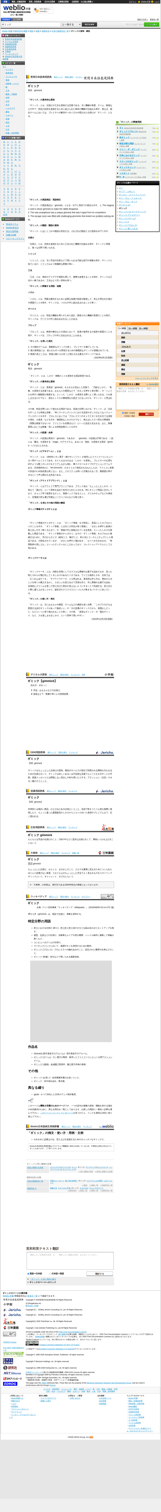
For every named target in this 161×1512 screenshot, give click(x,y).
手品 (53, 260)
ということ (74, 809)
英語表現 (80, 376)
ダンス (93, 412)
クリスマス (68, 589)
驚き (82, 354)
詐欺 (59, 260)
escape (38, 216)
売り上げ (60, 1139)
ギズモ (62, 876)
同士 (100, 419)
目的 (46, 109)
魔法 (36, 442)
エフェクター (55, 1167)
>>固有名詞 (71, 1190)
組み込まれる (79, 302)
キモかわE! (84, 1188)
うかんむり (126, 346)
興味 (65, 398)
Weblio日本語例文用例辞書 (44, 1126)
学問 (7, 98)
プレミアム (99, 812)
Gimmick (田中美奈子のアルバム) (49, 1053)
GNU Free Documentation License (73, 1332)
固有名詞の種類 (21, 31)
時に (30, 575)
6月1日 (104, 357)
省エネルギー (53, 350)
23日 (105, 619)
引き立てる (103, 416)
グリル (91, 493)
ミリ (65, 537)
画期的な (80, 350)
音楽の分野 (78, 409)
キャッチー (86, 1139)
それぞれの (76, 231)
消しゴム (40, 544)
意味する (65, 105)
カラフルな (74, 571)
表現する (81, 394)
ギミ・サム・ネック (128, 201)
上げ (107, 839)
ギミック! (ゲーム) (42, 1057)
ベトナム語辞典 (134, 1423)
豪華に (86, 869)
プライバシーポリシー (20, 1409)
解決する (55, 299)
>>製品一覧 (82, 1190)
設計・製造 (76, 315)
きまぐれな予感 (64, 1188)
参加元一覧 (154, 19)
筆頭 (110, 493)
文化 (7, 101)
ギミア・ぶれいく (127, 191)
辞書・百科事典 (12, 133)
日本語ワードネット (33, 1372)
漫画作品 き (32, 1188)
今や (73, 608)
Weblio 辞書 (145, 2)
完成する (98, 586)
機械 (87, 105)
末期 (112, 467)
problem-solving (103, 216)
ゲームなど (70, 604)
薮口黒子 (71, 1064)
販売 (59, 812)
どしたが (93, 467)
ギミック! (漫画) (41, 1064)
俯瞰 (123, 374)
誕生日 (58, 589)
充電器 (35, 497)
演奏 (48, 412)
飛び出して (45, 575)
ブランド (63, 486)
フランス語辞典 (134, 1415)
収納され (75, 530)
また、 (105, 423)
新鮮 (123, 337)
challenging (66, 216)
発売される (82, 467)
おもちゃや (60, 391)
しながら (63, 464)
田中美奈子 (72, 1053)
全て (4, 66)
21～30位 (143, 328)
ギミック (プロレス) (43, 949)
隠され (82, 112)
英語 (54, 914)
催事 (106, 809)
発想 (61, 277)
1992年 (49, 457)
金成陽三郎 (56, 1064)
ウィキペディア (38, 896)
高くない (53, 471)
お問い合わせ (75, 1398)
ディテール (60, 544)
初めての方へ (142, 19)
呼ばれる (77, 579)
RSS (91, 1437)
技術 (79, 299)
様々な (35, 247)
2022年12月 (97, 619)
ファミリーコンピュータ (88, 1057)
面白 (102, 612)
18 (85, 537)
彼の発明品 (35, 350)
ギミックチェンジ (127, 167)
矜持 (123, 356)
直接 (34, 777)
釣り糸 (72, 928)
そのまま (69, 460)
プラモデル (105, 604)
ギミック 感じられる (128, 228)
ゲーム (101, 105)
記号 (5, 214)
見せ (92, 869)
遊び (110, 299)
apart (84, 212)
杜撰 (123, 351)
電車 (7, 80)
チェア (99, 493)
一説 (111, 438)
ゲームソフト (40, 460)
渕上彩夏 (125, 360)
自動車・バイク (12, 83)
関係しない (56, 777)
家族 (38, 423)
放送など (37, 694)
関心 (69, 398)
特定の (41, 109)
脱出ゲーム (39, 347)
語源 (44, 438)
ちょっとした (96, 486)
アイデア (53, 277)
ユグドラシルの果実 (95, 1181)
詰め (108, 582)
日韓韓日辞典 (63, 2)
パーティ (96, 589)
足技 (85, 412)
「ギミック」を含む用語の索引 (42, 1279)
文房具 (88, 530)
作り (83, 582)
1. (101, 205)
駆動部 (41, 394)
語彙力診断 (11, 235)
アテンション (94, 777)
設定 (87, 423)
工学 (7, 91)
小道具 (95, 331)
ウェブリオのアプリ (48, 1398)
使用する (87, 331)
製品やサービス (72, 770)
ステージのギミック (128, 161)
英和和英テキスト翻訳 (42, 1248)
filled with (56, 216)
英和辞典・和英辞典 (136, 1404)
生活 (7, 105)
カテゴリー (86, 897)
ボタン (80, 391)
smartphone (44, 212)
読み (77, 387)
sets (78, 212)
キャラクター (89, 416)
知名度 (43, 471)
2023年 (98, 357)
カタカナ (71, 387)
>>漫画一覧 (93, 1185)
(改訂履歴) (62, 1334)
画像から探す (45, 1401)
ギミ (121, 128)
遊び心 (39, 490)
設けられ (69, 109)
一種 (34, 280)
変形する (32, 608)
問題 (46, 299)
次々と (66, 354)
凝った (49, 812)
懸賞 (55, 812)
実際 (32, 423)
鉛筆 (108, 526)
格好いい (61, 608)
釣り (36, 928)
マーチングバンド (67, 412)
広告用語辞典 (37, 827)
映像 (44, 427)
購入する (44, 582)
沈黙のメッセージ (57, 1181)
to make (55, 209)
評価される (88, 471)
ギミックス (124, 222)
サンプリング (91, 1167)
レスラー (94, 419)
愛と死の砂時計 (71, 1181)
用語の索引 (69, 77)
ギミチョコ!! (124, 205)
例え (104, 109)
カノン (74, 1167)
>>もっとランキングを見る (146, 378)
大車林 (34, 853)
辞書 (5, 2)
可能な (52, 497)
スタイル (57, 873)
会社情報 (102, 1401)
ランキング (75, 675)
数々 (40, 464)
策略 (92, 260)
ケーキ (70, 575)
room (44, 216)
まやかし (63, 869)
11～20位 (132, 328)
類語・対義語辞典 (19, 2)
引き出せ (100, 541)
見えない (73, 586)
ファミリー (58, 423)
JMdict (43, 1383)
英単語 (49, 387)
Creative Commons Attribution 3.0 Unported (57, 1349)
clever (39, 209)
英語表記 (46, 205)
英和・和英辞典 (35, 2)
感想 (79, 604)
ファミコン (104, 467)
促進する (71, 1139)
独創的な (53, 347)
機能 (83, 109)
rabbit (65, 209)
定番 (77, 608)
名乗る (68, 423)
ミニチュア (100, 537)
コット (82, 493)
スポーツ (9, 115)
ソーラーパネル (62, 497)
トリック (34, 260)
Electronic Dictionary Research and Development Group (109, 1383)
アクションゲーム (102, 464)
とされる (43, 445)
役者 (79, 331)
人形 (100, 809)
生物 (7, 119)
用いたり (77, 777)
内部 (55, 571)
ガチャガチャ (48, 523)
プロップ (34, 331)
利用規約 (14, 1406)
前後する (50, 394)
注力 (106, 490)
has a (53, 212)
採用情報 (102, 1404)
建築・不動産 (11, 94)
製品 (32, 31)
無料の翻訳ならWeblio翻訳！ (45, 10)
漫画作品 (45, 31)
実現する (65, 350)
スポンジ (59, 582)
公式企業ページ (105, 1398)
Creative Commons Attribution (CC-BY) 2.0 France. (59, 1345)
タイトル (59, 460)
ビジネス (9, 69)
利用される (93, 770)
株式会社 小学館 (32, 1306)
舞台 (55, 331)
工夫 (57, 105)
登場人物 (53, 354)
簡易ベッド (68, 493)
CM (60, 839)
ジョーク (77, 812)
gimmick (38, 90)
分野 (40, 247)
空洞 (61, 571)
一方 (96, 471)
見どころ (41, 354)
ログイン (133, 1)
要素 (65, 264)
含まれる (96, 423)
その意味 (92, 231)
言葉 (71, 105)
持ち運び (44, 497)
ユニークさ (93, 774)
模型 (61, 604)
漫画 (38, 31)
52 (62, 537)
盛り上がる (39, 589)
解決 (63, 112)
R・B (121, 177)
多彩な (82, 612)
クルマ (78, 869)
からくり (53, 869)
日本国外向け (40, 467)
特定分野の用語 (126, 143)
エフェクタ (65, 1167)
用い (75, 615)
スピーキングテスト (15, 238)
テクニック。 (42, 781)
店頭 (83, 809)
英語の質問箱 (12, 231)
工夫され (69, 244)
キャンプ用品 (96, 490)
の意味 (60, 770)
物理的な (61, 419)
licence (53, 1385)
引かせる (108, 770)
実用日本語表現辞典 (41, 77)
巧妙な (80, 260)
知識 (73, 299)
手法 (79, 873)
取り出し (32, 530)
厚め (104, 579)
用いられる (49, 247)
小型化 (84, 523)
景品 (94, 523)
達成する (55, 109)
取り (77, 497)
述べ (85, 604)
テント (58, 493)
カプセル (104, 533)
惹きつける (78, 398)
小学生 (72, 526)
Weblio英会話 (12, 228)
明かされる (74, 354)
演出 (65, 331)
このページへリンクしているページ (56, 1113)
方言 (7, 129)
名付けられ (68, 490)
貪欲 (87, 442)
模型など (69, 391)
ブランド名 (80, 486)
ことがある (72, 319)
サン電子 (59, 457)
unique (60, 212)
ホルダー (50, 530)
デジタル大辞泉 (38, 674)
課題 (32, 302)
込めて (60, 490)
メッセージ (41, 777)
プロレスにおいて (57, 416)
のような (100, 412)
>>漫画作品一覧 (106, 1185)
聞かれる (46, 475)
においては (41, 112)
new (36, 212)
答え (96, 299)
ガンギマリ (126, 333)
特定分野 (40, 409)
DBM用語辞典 (37, 752)
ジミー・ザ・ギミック (129, 149)
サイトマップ (16, 1412)
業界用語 (9, 73)
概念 (123, 369)
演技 (110, 416)
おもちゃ (43, 690)
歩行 (38, 608)
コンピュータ (11, 76)
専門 (57, 486)
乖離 (123, 342)
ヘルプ (157, 2)
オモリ (80, 928)
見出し (64, 777)
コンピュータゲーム (43, 942)
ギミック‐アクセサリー (129, 215)
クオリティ (70, 471)
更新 (110, 357)
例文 (89, 205)
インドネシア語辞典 (136, 1417)
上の (63, 873)
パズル (74, 112)
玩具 (42, 935)
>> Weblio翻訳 (152, 384)
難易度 (103, 471)
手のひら (46, 537)
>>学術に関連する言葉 (104, 1171)
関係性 (107, 419)
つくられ (106, 869)
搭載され (98, 350)
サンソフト (75, 457)
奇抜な (43, 412)
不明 (99, 438)
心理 (108, 460)
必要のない (41, 873)
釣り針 (64, 928)
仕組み (91, 109)
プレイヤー (54, 112)
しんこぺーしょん (68, 1169)
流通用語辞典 (37, 791)
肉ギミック (124, 137)
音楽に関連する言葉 (35, 1167)
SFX (52, 957)
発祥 (92, 575)
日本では (106, 575)
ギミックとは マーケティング (132, 212)
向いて (105, 589)
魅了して (90, 347)
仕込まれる (66, 335)
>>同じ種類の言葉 (86, 1171)
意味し (88, 460)
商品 (36, 533)
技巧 (85, 260)
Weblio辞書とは (17, 1398)
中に (71, 302)
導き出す (104, 299)
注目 (110, 409)
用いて (68, 277)
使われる (57, 409)
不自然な (77, 774)
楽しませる (47, 615)
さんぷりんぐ (102, 1167)
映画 (48, 331)
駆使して (87, 299)
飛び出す (79, 541)
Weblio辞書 (39, 1337)
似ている (32, 264)
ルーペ (91, 541)
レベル (100, 839)
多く (69, 347)
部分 (65, 586)
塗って (49, 586)
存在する (65, 231)
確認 (123, 365)
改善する (83, 277)
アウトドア (49, 486)
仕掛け (49, 105)
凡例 (83, 675)
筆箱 (40, 523)
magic (55, 442)
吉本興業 (56, 1077)
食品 (7, 122)
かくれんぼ (35, 579)
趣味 (7, 112)
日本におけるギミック (129, 155)
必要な (68, 299)
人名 (7, 126)
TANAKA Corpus (9, 1342)
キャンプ (38, 493)
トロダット (124, 173)
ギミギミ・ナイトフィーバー (132, 195)
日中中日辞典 (49, 2)
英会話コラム (12, 224)
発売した (88, 457)
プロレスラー (75, 416)
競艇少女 (53, 1188)
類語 (57, 231)
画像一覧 (75, 853)
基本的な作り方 (90, 579)
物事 (75, 277)
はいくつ (46, 231)
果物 (81, 571)
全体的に (32, 586)
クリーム (40, 586)
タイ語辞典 (132, 1420)
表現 (90, 812)
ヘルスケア (10, 108)
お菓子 (88, 571)
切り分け (69, 582)
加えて (31, 490)
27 (72, 537)
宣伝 (51, 398)
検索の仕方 (15, 1401)
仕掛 (67, 809)
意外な (75, 839)
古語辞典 (75, 2)
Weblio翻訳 (132, 1406)
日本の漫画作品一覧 (60, 31)
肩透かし (102, 608)
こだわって (72, 544)
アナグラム (67, 442)
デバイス (34, 315)
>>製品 (84, 1185)
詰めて (97, 571)
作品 (32, 471)
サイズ (54, 537)
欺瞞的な (59, 264)
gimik (36, 1094)
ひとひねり (56, 809)
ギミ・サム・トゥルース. (130, 198)
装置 (94, 105)
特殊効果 (61, 427)
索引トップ (58, 77)
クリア (56, 464)
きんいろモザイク (96, 1188)
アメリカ (85, 575)
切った (109, 571)
